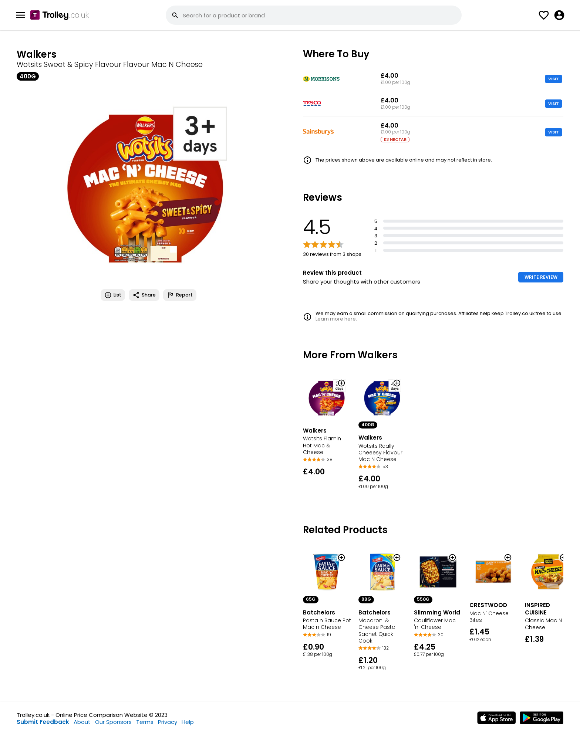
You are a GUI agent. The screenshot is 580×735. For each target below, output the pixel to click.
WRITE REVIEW (541, 277)
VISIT (553, 79)
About (82, 722)
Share (144, 295)
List (112, 295)
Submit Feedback (43, 722)
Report (180, 295)
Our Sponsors (113, 722)
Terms (145, 722)
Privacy (167, 722)
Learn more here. (336, 318)
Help (188, 722)
